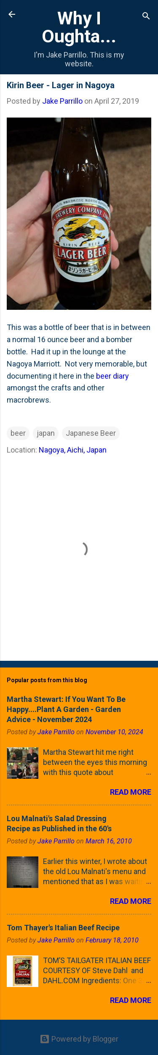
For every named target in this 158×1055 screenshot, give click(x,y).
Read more (130, 792)
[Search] (146, 17)
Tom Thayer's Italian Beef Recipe (63, 927)
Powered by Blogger (79, 1038)
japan (46, 433)
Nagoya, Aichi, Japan (73, 449)
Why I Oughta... (79, 27)
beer (18, 433)
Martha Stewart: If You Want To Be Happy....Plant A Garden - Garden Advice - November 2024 (66, 709)
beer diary (112, 376)
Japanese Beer (91, 433)
